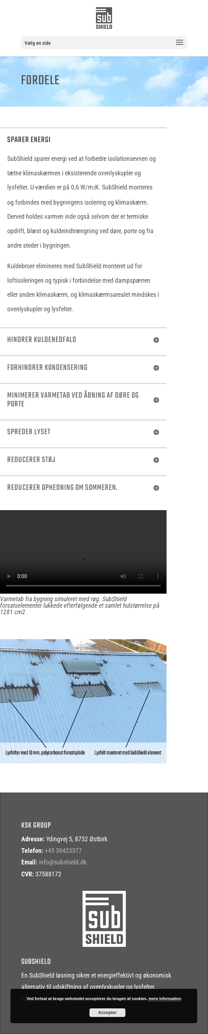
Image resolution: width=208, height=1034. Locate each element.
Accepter (107, 1012)
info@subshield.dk (63, 862)
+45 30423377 (63, 850)
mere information (165, 998)
